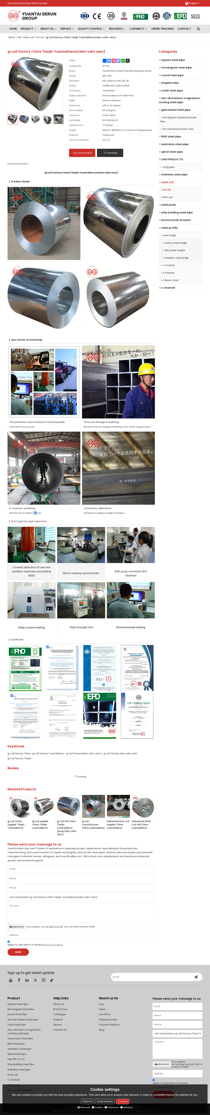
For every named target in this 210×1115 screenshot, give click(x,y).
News (102, 1009)
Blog (101, 1029)
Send (18, 952)
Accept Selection (105, 1101)
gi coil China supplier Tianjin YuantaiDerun (16, 825)
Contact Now (84, 153)
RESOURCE (116, 29)
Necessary (84, 1107)
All (19, 37)
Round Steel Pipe (17, 1014)
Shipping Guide (108, 1019)
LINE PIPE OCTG (16, 1059)
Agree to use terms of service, (35, 944)
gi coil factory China (19, 753)
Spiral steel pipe (17, 1054)
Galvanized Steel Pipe (20, 1038)
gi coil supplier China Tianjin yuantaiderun (40, 825)
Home (11, 37)
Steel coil (13, 1074)
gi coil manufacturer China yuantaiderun (93, 825)
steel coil (28, 37)
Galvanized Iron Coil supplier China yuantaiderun (118, 825)
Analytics (97, 1107)
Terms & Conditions (53, 944)
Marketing (126, 1107)
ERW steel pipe (16, 1043)
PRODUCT (27, 29)
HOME (13, 29)
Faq (101, 1004)
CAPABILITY (137, 29)
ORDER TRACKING (162, 29)
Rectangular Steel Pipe (21, 1009)
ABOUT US (46, 29)
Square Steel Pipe (18, 1004)
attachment (16, 926)
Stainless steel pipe (19, 1069)
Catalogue (59, 1014)
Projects (58, 1019)
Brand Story (60, 1009)
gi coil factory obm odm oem (120, 753)
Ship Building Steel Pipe (21, 1064)
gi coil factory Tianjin (19, 758)
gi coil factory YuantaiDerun (48, 753)
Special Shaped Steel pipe (23, 1019)
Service (57, 1024)
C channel (14, 1079)
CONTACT (184, 29)
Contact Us (60, 1029)
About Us (58, 1004)
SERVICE (65, 29)
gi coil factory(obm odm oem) (84, 753)
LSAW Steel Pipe (17, 1024)
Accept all (122, 1101)
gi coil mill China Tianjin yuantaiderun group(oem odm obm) (66, 828)
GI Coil (39, 37)
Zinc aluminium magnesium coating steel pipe (24, 1031)
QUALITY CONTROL (90, 29)
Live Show (104, 1014)
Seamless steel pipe (19, 1048)
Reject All (87, 1101)
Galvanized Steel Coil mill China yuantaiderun (141, 825)
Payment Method (109, 1024)
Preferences (112, 1107)
